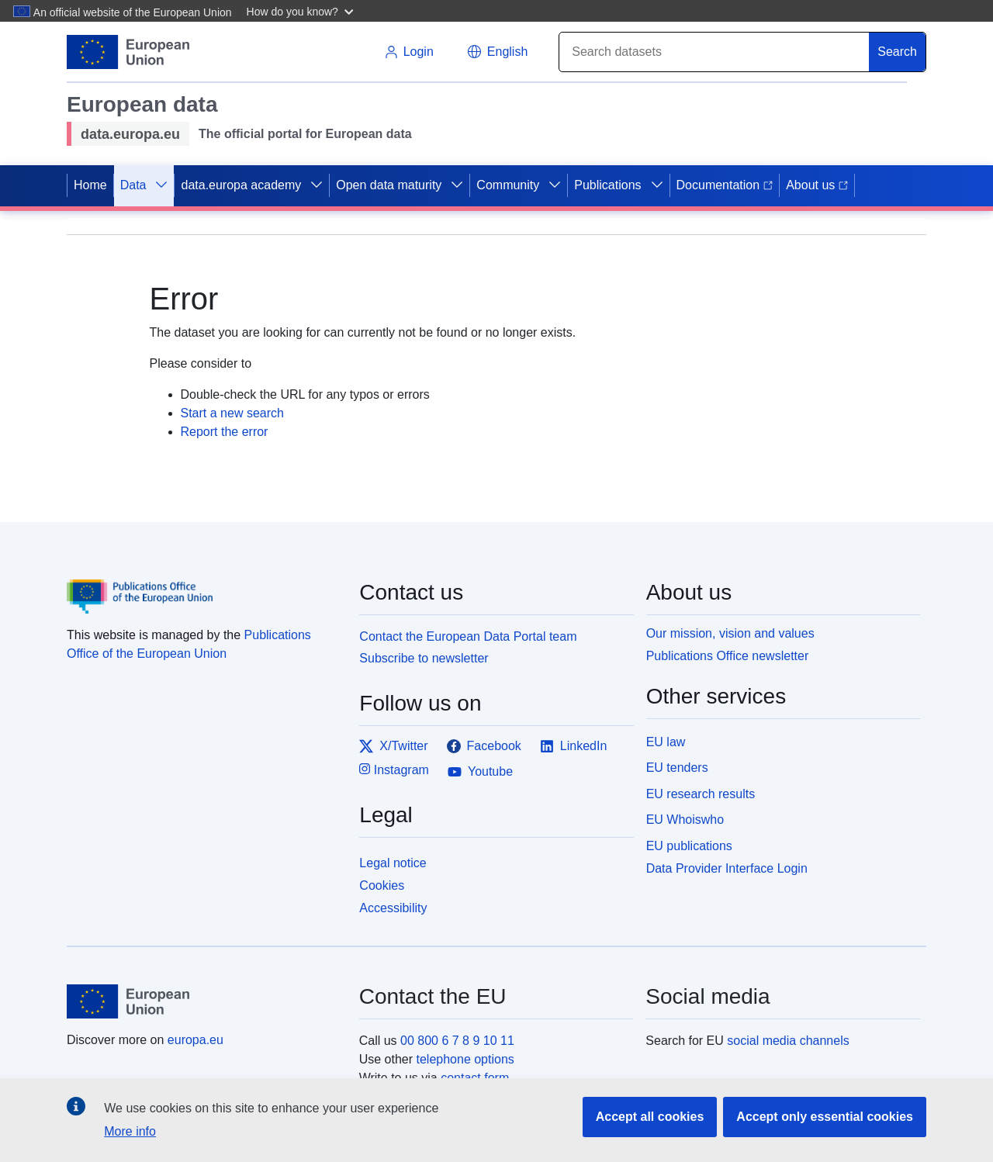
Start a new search (232, 413)
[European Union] (204, 1001)
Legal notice (392, 863)
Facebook (484, 746)
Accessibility (393, 908)
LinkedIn (573, 746)
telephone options (465, 1059)
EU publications (689, 845)
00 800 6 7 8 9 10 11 (457, 1040)
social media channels (788, 1040)
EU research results (701, 794)
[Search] (714, 52)
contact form (475, 1077)
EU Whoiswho (685, 819)
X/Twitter (393, 746)
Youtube (480, 772)
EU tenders (677, 767)
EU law (666, 742)
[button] (302, 11)
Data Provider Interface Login (727, 868)
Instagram (394, 769)
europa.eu (195, 1039)
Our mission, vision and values (730, 633)
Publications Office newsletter (727, 655)
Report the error (224, 431)
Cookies (381, 885)
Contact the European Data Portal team (467, 636)
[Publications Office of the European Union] (204, 585)
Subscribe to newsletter (423, 658)
